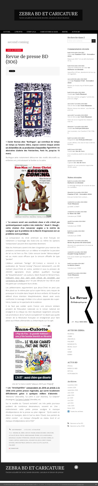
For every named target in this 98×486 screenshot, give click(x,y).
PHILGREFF (71, 341)
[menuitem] (7, 32)
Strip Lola (31, 32)
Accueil (6, 32)
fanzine (33, 433)
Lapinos (70, 163)
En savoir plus (80, 484)
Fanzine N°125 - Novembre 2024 (80, 194)
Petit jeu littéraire (82, 128)
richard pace (33, 440)
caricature (50, 433)
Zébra (70, 54)
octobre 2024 (72, 387)
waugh (38, 438)
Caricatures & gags (49, 32)
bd (19, 433)
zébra (23, 433)
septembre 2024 (73, 390)
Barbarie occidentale (75, 69)
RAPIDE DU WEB (72, 368)
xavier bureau (47, 435)
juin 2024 (70, 398)
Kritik (65, 32)
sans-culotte (37, 443)
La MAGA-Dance (74, 265)
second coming (46, 438)
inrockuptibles (20, 443)
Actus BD (76, 32)
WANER (70, 352)
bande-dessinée (41, 433)
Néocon (70, 223)
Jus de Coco (80, 151)
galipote (45, 443)
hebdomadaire (29, 435)
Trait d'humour (81, 94)
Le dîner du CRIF (74, 213)
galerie (18, 438)
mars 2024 (71, 406)
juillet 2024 (71, 395)
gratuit (27, 433)
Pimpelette (72, 140)
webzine (15, 433)
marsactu (29, 443)
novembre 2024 (72, 385)
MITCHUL (70, 371)
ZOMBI (70, 336)
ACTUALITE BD (36, 430)
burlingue (12, 438)
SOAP (69, 349)
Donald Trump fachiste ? (77, 254)
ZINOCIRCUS (71, 339)
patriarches (25, 438)
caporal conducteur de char (77, 67)
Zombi (70, 94)
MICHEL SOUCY (72, 347)
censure (32, 438)
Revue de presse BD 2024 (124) (79, 242)
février (37, 435)
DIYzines (70, 366)
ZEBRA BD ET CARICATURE (48, 13)
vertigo (16, 440)
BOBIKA (70, 354)
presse (22, 435)
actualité (12, 435)
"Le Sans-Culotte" (22, 399)
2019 (41, 435)
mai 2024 (70, 400)
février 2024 (71, 408)
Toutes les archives (76, 411)
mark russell (24, 440)
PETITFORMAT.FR (73, 374)
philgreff (12, 445)
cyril (69, 81)
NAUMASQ (71, 334)
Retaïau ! (71, 233)
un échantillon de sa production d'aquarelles (26, 147)
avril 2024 (70, 403)
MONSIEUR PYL (72, 344)
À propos (18, 32)
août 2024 (71, 393)
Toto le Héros (72, 105)
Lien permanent (15, 430)
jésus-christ (42, 440)
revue (17, 435)
